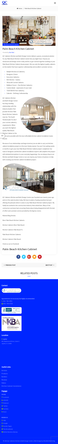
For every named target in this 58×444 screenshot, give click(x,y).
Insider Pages (7, 426)
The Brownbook (7, 429)
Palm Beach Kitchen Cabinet (33, 8)
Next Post (49, 265)
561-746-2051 (7, 301)
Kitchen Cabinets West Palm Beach (14, 225)
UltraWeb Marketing (49, 441)
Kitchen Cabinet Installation (11, 386)
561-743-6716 (8, 304)
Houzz (4, 412)
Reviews (4, 380)
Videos (4, 383)
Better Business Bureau (10, 432)
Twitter (5, 406)
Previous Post (10, 265)
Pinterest (5, 403)
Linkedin (5, 400)
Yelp (4, 420)
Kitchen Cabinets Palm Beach (12, 239)
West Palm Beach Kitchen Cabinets (14, 220)
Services (4, 370)
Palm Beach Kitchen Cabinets (12, 234)
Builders (4, 377)
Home (20, 8)
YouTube (5, 409)
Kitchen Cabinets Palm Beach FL (13, 230)
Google (5, 423)
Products (5, 374)
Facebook (16, 244)
